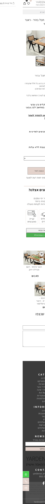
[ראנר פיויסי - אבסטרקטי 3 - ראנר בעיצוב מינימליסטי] (22, 295)
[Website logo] (22, 3)
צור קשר (23, 416)
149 (33, 164)
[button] (39, 32)
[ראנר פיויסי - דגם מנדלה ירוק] (11, 264)
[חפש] (39, 2)
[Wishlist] (6, 2)
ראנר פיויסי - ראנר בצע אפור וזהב (33, 268)
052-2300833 (23, 476)
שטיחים (23, 401)
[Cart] (2, 2)
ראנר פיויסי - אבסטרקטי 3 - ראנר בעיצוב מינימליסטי (22, 301)
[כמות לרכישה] (36, 171)
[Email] (3, 488)
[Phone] (3, 482)
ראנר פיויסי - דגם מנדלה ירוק (11, 268)
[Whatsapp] (3, 475)
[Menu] (43, 2)
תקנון (23, 419)
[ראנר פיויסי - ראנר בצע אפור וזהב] (33, 264)
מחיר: (40, 164)
